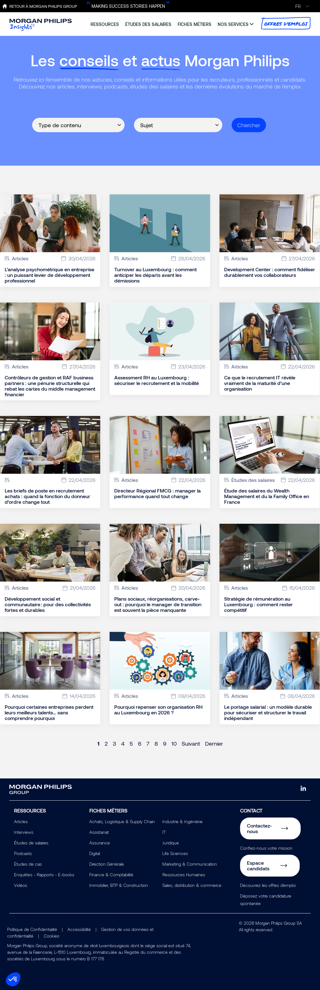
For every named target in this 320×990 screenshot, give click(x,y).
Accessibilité (79, 929)
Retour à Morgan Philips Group (43, 6)
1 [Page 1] (98, 743)
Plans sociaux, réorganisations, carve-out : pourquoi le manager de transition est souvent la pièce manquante (157, 604)
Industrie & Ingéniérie (182, 821)
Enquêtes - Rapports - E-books (44, 874)
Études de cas (28, 864)
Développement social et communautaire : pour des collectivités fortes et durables (48, 604)
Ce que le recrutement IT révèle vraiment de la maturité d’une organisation (259, 383)
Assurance (99, 842)
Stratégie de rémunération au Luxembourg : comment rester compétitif (258, 604)
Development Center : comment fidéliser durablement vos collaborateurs (269, 272)
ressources (105, 24)
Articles (21, 821)
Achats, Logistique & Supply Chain (122, 821)
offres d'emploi (286, 23)
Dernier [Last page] (214, 743)
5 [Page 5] (131, 743)
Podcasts (23, 853)
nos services (233, 24)
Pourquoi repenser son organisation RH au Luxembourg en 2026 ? (158, 709)
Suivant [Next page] (191, 743)
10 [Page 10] (174, 743)
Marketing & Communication (189, 864)
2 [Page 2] (106, 743)
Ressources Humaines (183, 874)
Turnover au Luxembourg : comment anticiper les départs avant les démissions (155, 275)
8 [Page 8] (156, 743)
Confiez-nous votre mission (266, 848)
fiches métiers (194, 24)
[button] (13, 979)
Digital (94, 853)
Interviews (23, 832)
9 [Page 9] (164, 743)
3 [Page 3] (114, 743)
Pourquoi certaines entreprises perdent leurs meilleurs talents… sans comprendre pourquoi (49, 712)
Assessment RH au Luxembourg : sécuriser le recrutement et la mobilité (156, 380)
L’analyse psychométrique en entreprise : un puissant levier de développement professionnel (49, 275)
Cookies (51, 935)
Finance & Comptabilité (111, 874)
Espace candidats (258, 865)
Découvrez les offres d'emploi (268, 885)
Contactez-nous (259, 828)
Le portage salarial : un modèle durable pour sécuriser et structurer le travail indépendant (268, 712)
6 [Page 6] (139, 743)
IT (164, 832)
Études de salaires (31, 842)
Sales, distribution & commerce (191, 885)
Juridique (170, 842)
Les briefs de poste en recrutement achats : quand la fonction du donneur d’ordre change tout (47, 496)
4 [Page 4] (123, 743)
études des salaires (148, 24)
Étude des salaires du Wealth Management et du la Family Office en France (266, 496)
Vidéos (20, 885)
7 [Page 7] (148, 743)
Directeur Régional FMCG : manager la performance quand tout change (157, 493)
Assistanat (99, 832)
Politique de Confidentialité (32, 929)
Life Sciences (175, 853)
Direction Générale (106, 864)
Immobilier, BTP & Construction (118, 885)
